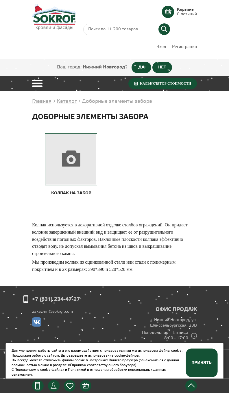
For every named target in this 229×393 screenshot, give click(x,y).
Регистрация (184, 46)
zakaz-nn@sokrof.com (52, 311)
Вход (161, 46)
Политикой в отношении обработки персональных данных (117, 370)
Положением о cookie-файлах (39, 370)
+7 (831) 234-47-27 (56, 299)
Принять (201, 362)
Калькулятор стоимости (165, 83)
